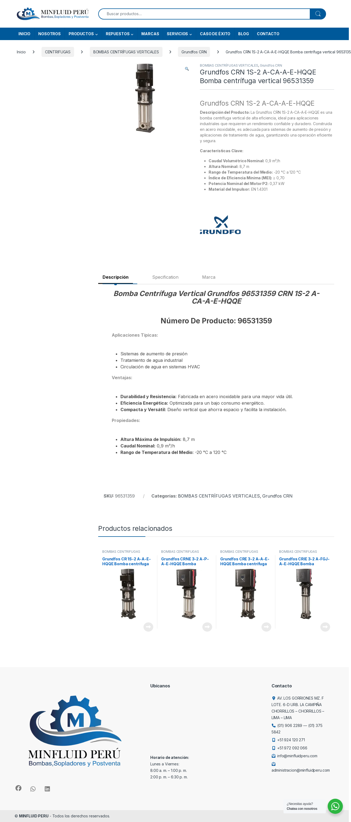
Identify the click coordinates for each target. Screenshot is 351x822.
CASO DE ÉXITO (215, 33)
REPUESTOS (118, 33)
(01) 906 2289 (289, 725)
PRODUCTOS (81, 33)
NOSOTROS (49, 33)
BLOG (243, 33)
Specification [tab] (165, 277)
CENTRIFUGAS (58, 52)
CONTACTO (268, 33)
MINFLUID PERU (34, 816)
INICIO (24, 33)
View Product (148, 627)
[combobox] (204, 14)
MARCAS (150, 33)
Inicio (21, 52)
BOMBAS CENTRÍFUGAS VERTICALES (126, 52)
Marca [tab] (208, 277)
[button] (187, 69)
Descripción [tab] (116, 277)
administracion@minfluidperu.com (301, 770)
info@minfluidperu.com (297, 755)
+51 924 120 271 (291, 739)
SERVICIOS (177, 33)
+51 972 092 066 (292, 748)
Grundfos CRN (193, 52)
